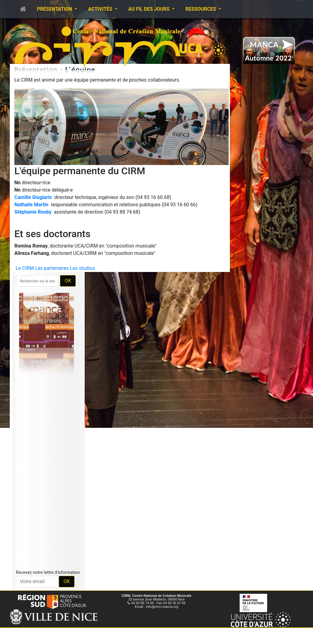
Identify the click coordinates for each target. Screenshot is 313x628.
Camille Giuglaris (33, 197)
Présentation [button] (55, 9)
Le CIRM (25, 268)
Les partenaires (52, 268)
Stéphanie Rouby (32, 212)
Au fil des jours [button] (149, 9)
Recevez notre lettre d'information (48, 572)
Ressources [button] (201, 9)
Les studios (82, 268)
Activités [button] (100, 9)
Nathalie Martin (31, 204)
